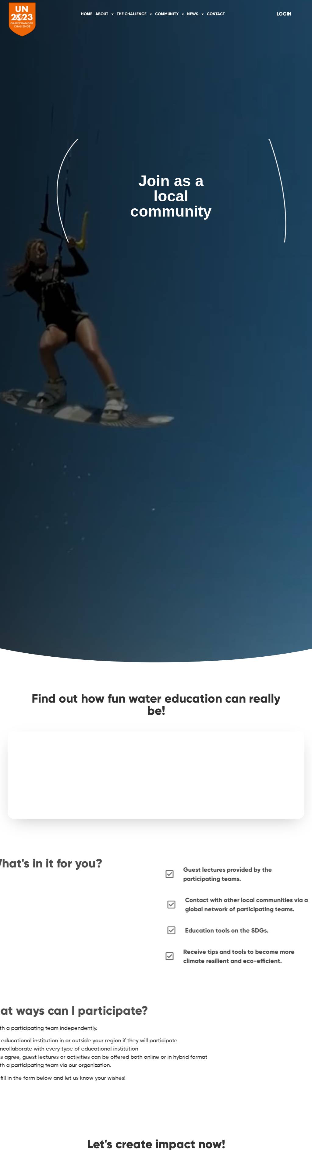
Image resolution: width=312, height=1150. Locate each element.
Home (86, 14)
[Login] (284, 14)
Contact (216, 14)
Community (169, 14)
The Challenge (134, 14)
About (104, 14)
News (195, 14)
